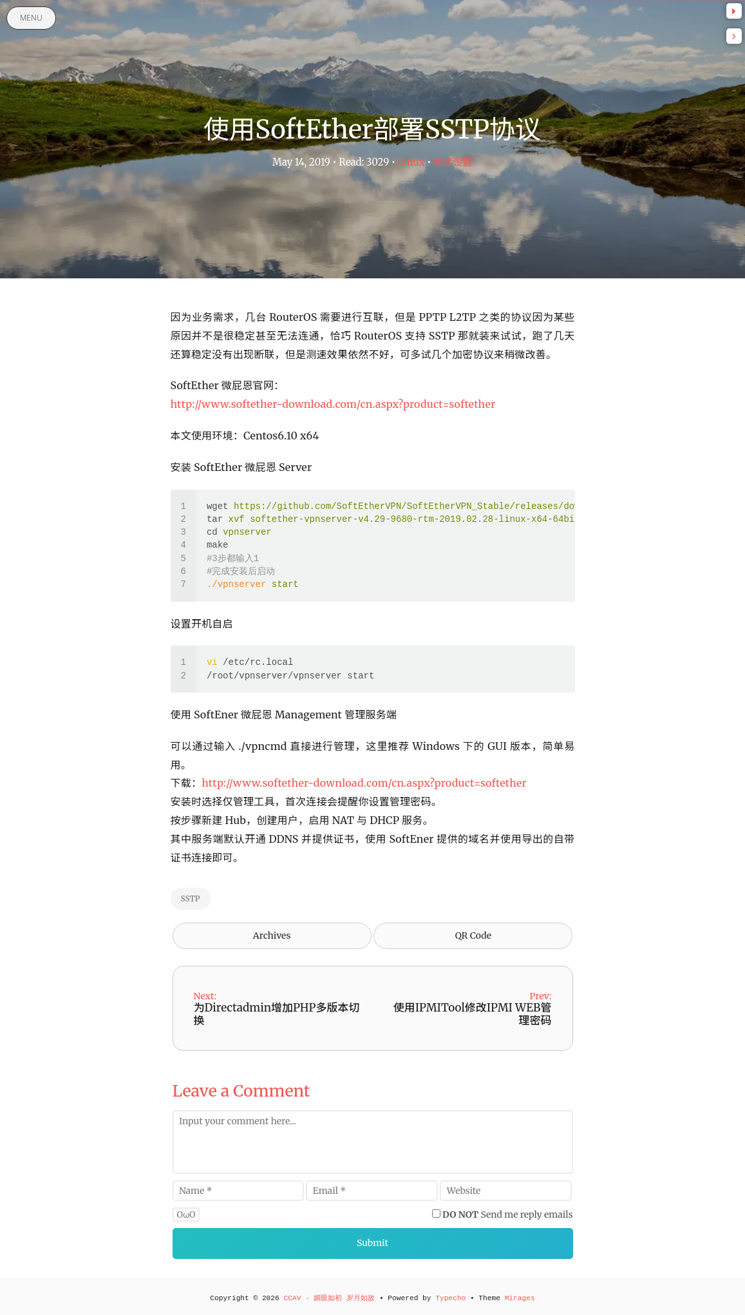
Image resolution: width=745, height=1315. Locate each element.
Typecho (450, 1298)
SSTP (190, 898)
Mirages (520, 1298)
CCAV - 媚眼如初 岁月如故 (329, 1298)
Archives (272, 935)
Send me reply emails (507, 1214)
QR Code (473, 935)
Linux (411, 162)
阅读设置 (452, 162)
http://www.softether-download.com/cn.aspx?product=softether (333, 404)
